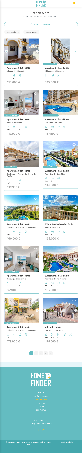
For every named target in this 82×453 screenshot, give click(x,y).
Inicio (41, 393)
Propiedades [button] (41, 400)
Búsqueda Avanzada (41, 24)
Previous (6, 51)
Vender (41, 406)
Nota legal (25, 442)
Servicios (41, 403)
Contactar (41, 410)
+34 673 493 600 (41, 421)
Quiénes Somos (41, 396)
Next (37, 51)
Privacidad (34, 442)
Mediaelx (69, 442)
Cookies (42, 442)
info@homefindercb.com (41, 423)
